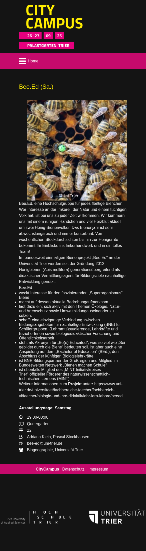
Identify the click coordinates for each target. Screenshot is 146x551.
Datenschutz (73, 469)
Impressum (98, 469)
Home (33, 61)
